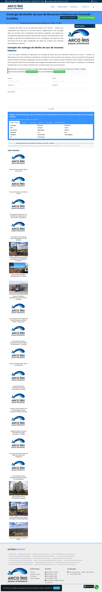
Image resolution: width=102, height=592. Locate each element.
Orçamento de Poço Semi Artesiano (73, 560)
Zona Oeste (33, 122)
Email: (54, 78)
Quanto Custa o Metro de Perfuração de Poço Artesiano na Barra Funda (18, 410)
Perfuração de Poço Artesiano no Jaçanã (18, 497)
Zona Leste (49, 122)
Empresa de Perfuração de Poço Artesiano (20, 556)
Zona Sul (41, 122)
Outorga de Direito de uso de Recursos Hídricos (67, 562)
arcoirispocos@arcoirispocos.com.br (57, 1)
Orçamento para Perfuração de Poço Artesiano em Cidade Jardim (19, 388)
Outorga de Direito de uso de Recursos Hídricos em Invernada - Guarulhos (18, 216)
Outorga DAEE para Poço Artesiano (44, 562)
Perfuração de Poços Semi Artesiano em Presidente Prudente (18, 259)
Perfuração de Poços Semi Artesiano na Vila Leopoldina (18, 518)
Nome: (10, 78)
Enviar (51, 109)
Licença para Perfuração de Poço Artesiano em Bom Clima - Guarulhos (18, 320)
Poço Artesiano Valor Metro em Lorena (18, 170)
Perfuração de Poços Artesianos (41, 554)
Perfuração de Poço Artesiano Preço (66, 564)
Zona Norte (24, 122)
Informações (35, 578)
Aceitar (56, 588)
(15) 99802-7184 (51, 578)
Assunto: (55, 85)
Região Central (14, 122)
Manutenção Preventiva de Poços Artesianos (20, 560)
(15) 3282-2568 (52, 576)
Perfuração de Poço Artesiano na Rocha (45, 564)
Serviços (75, 7)
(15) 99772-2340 (39, 1)
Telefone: (11, 85)
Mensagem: (12, 92)
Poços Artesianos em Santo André (18, 192)
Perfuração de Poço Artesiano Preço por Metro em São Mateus (18, 477)
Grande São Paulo (60, 122)
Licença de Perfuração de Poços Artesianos (43, 556)
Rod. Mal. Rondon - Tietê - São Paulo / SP (19, 1)
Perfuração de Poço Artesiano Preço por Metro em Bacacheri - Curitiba (18, 342)
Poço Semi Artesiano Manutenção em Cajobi (18, 275)
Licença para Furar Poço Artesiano (66, 556)
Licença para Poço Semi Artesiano (42, 558)
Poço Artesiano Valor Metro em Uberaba (18, 364)
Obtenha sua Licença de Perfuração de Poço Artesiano (48, 560)
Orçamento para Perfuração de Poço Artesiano (21, 562)
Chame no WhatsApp (86, 18)
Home (52, 7)
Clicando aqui (59, 71)
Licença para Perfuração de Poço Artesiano (20, 558)
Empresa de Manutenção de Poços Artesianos (63, 554)
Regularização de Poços (24, 554)
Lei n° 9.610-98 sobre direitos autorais (70, 145)
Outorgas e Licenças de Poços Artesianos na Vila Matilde (18, 238)
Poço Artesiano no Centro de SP (18, 538)
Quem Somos (62, 7)
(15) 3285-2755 (52, 574)
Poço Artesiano (12, 554)
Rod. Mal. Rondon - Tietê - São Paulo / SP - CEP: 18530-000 (80, 573)
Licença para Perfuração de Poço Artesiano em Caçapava (18, 455)
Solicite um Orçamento (69, 18)
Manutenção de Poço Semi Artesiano (62, 558)
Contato (85, 7)
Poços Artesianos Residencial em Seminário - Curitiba (18, 297)
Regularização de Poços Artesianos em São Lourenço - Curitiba (18, 432)
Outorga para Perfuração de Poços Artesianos (21, 564)
